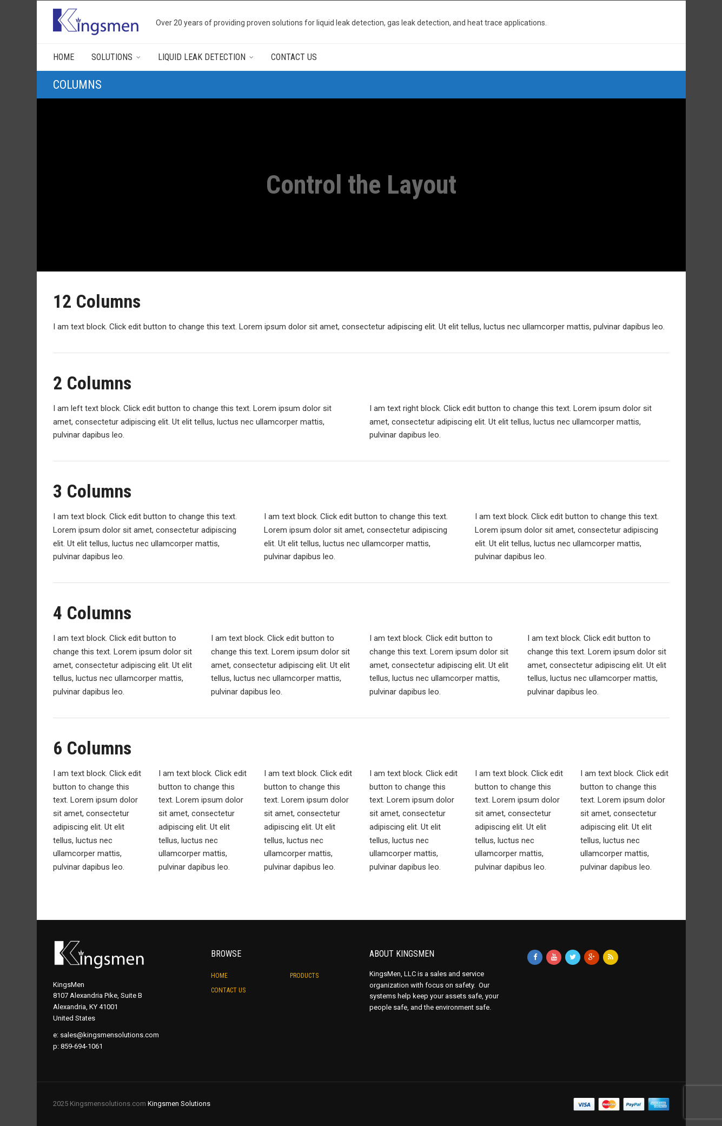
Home (63, 57)
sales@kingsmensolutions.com (109, 1035)
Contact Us (294, 57)
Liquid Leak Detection (202, 57)
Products (304, 975)
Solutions (112, 57)
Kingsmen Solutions (179, 1103)
